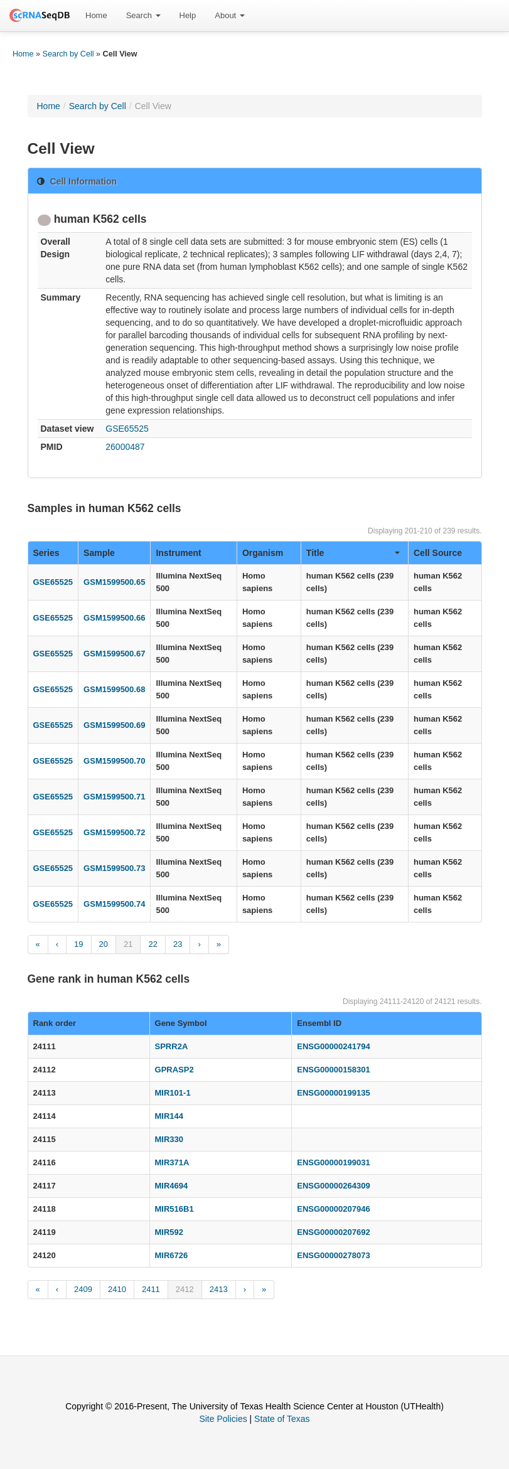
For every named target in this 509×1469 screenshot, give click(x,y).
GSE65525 (127, 429)
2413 (219, 1289)
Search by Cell (68, 54)
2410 (117, 1289)
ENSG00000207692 (333, 1232)
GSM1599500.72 (114, 832)
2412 (185, 1289)
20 (103, 944)
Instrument (178, 553)
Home (96, 15)
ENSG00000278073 (333, 1255)
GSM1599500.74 (114, 904)
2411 (151, 1289)
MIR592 (169, 1232)
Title (353, 553)
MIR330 (169, 1139)
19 (78, 944)
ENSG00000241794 (333, 1046)
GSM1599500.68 (114, 689)
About (230, 15)
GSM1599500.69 (114, 725)
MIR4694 (171, 1185)
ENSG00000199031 (333, 1162)
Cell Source (438, 553)
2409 (83, 1289)
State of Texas (281, 1419)
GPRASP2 (174, 1069)
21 (128, 944)
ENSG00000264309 (333, 1185)
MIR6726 (171, 1255)
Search (143, 15)
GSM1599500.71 (114, 796)
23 (177, 944)
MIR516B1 (174, 1209)
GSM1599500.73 (114, 868)
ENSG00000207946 (333, 1209)
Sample (99, 553)
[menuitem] (96, 15)
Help (187, 15)
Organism (262, 553)
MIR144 (169, 1116)
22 (152, 944)
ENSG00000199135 (333, 1093)
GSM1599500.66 (114, 617)
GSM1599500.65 (114, 582)
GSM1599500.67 (114, 653)
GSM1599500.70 (114, 761)
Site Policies (223, 1419)
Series (46, 553)
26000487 (124, 447)
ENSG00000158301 (333, 1069)
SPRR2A (171, 1046)
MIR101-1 (173, 1093)
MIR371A (172, 1162)
